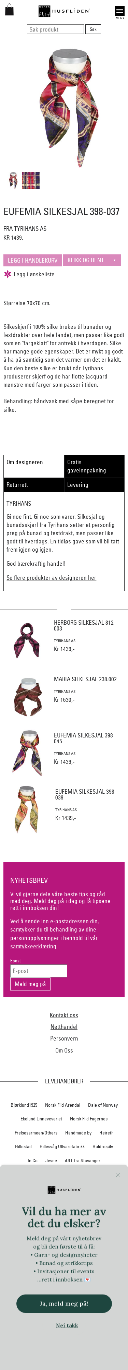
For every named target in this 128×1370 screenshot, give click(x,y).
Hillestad (23, 1146)
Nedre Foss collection (74, 1188)
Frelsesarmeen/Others (36, 1133)
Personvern (64, 1038)
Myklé (39, 1188)
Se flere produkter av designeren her (51, 577)
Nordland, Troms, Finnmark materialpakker (64, 1202)
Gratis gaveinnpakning (86, 466)
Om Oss (64, 1050)
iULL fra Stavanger (82, 1160)
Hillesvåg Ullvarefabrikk (62, 1146)
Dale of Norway (103, 1105)
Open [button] (120, 11)
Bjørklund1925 (24, 1105)
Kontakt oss (64, 1015)
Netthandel (64, 1026)
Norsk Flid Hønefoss (87, 1230)
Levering (77, 484)
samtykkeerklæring (33, 946)
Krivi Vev (88, 1174)
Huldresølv (103, 1146)
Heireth (106, 1133)
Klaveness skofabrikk (30, 1174)
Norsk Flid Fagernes (89, 1119)
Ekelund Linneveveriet (41, 1119)
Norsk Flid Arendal (62, 1105)
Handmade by (78, 1133)
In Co (33, 1160)
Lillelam (111, 1174)
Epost (15, 960)
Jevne (51, 1160)
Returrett (17, 484)
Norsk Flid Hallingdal (41, 1230)
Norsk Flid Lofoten (85, 1216)
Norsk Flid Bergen (43, 1216)
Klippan (65, 1174)
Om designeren (24, 462)
